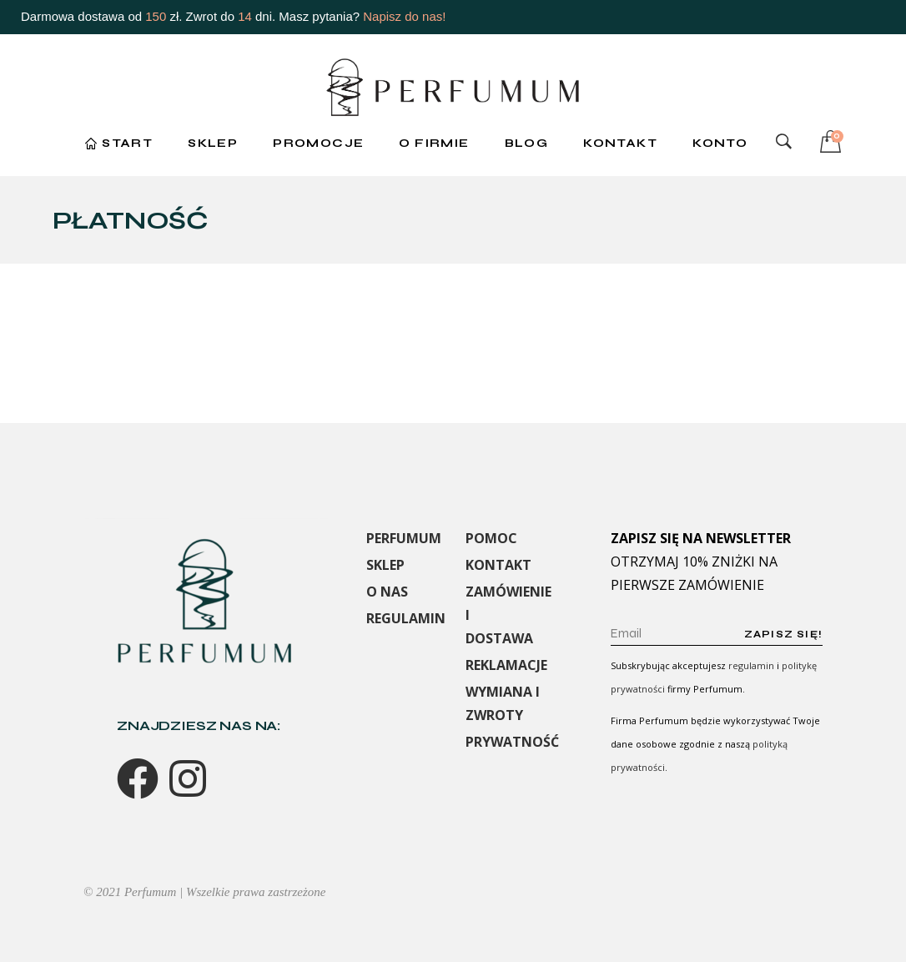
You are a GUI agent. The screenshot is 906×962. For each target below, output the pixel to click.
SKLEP (385, 565)
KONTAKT (498, 565)
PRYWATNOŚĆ (512, 742)
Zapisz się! (783, 634)
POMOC (491, 538)
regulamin (751, 665)
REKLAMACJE (506, 665)
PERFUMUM (403, 538)
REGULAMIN (405, 618)
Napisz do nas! (404, 16)
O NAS (387, 591)
